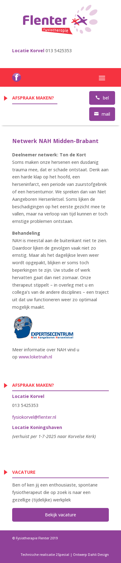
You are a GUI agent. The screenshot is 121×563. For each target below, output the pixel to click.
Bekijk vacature (60, 515)
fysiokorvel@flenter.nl (34, 417)
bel (102, 98)
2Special (62, 554)
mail (102, 114)
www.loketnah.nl (35, 357)
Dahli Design (98, 554)
